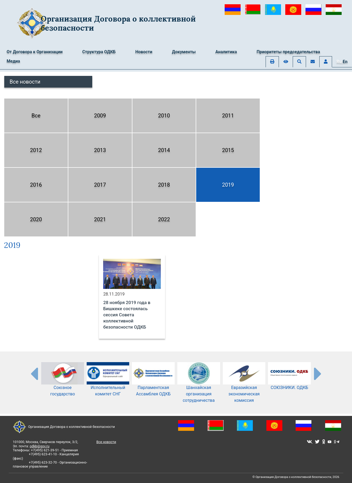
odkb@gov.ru (39, 446)
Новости (143, 51)
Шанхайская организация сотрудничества (198, 386)
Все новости (25, 82)
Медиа (13, 61)
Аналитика (226, 51)
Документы (184, 51)
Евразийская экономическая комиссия (244, 386)
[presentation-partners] (34, 373)
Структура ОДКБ (99, 51)
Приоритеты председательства (288, 51)
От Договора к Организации (34, 51)
